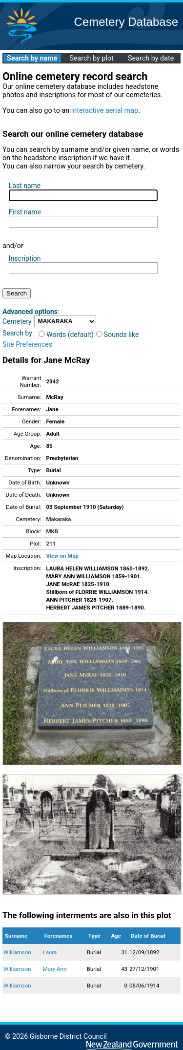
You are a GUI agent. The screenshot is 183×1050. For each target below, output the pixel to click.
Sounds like (117, 334)
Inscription (25, 258)
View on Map (62, 555)
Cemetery (17, 321)
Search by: (18, 333)
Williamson (17, 952)
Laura (50, 952)
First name (25, 212)
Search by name (32, 58)
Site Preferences (27, 344)
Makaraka (58, 519)
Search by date (151, 58)
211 (51, 543)
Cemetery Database (126, 21)
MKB (52, 531)
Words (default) (66, 334)
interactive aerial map (104, 110)
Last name (25, 185)
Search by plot (91, 58)
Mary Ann (55, 969)
